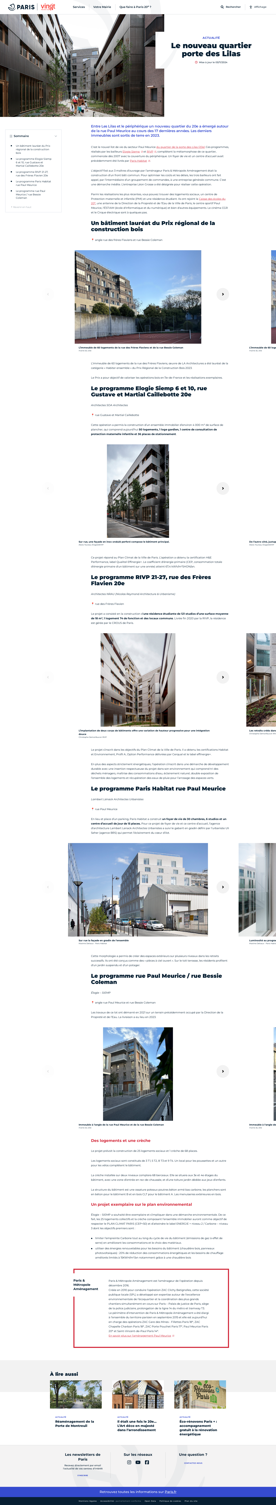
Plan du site (191, 1501)
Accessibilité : (120, 1501)
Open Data (150, 1501)
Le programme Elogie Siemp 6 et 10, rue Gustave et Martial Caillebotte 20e (33, 162)
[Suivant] (223, 294)
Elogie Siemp (131, 151)
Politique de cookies (170, 1501)
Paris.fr (171, 1492)
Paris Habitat (138, 160)
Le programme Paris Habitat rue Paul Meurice (33, 183)
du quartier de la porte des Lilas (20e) (180, 147)
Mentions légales (88, 1501)
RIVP (150, 151)
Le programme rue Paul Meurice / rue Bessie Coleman (30, 194)
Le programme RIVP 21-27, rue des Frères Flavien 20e (32, 173)
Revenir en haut (22, 207)
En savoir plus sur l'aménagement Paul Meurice (140, 1335)
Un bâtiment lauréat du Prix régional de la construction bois (33, 149)
